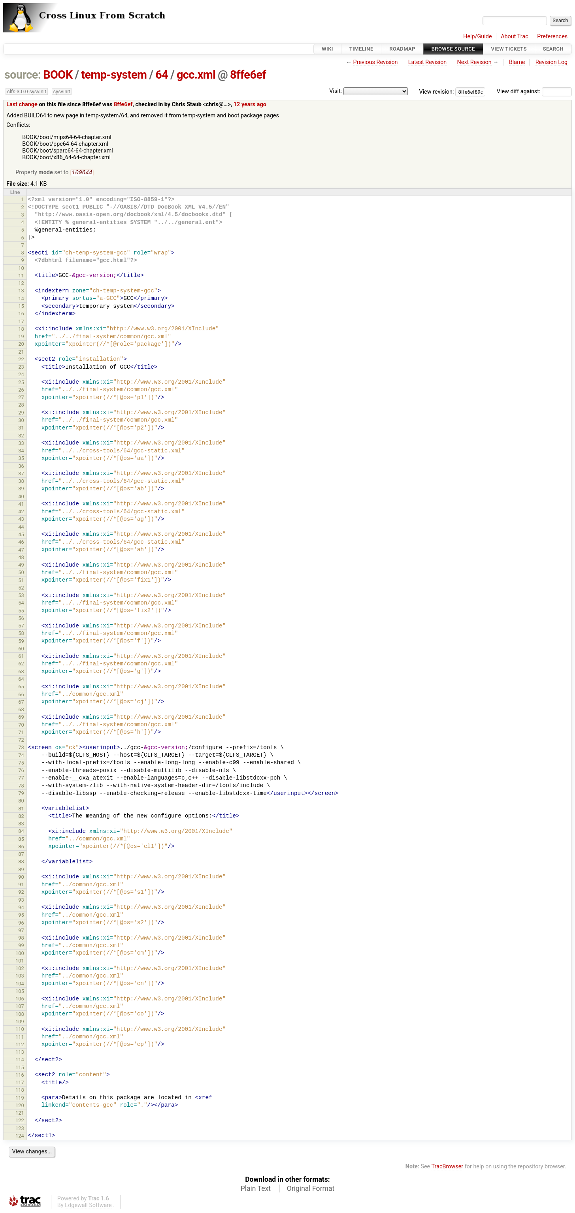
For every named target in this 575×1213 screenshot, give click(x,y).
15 (21, 307)
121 (19, 1114)
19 (21, 337)
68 (21, 710)
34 (21, 451)
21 (21, 353)
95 (21, 916)
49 (21, 566)
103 (19, 976)
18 (21, 330)
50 (21, 573)
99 (21, 946)
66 (21, 695)
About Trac (514, 36)
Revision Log (551, 62)
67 (21, 703)
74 (21, 756)
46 (21, 543)
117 (19, 1083)
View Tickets (509, 49)
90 (21, 878)
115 (19, 1068)
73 (21, 748)
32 (21, 436)
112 (19, 1045)
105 (19, 992)
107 (19, 1007)
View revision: (436, 91)
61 (21, 657)
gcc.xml (196, 74)
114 (19, 1060)
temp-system (114, 74)
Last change (22, 104)
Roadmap (402, 49)
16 (21, 314)
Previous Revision (375, 62)
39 (21, 489)
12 (21, 284)
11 (21, 276)
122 (19, 1121)
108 (19, 1015)
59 (21, 642)
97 (21, 931)
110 (19, 1030)
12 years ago (250, 104)
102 (19, 969)
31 (21, 428)
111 (19, 1038)
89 (21, 870)
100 (19, 954)
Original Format (311, 1189)
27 (21, 398)
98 (21, 939)
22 (21, 360)
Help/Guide (477, 36)
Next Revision (474, 62)
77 (21, 779)
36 (21, 467)
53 (21, 596)
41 (21, 505)
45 (21, 535)
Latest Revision (427, 62)
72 (21, 741)
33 (21, 444)
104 (19, 984)
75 (21, 764)
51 (21, 581)
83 (21, 824)
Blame (517, 62)
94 (21, 908)
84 (21, 832)
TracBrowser (448, 1167)
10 (21, 269)
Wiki (327, 49)
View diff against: (534, 91)
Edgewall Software (88, 1206)
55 (21, 611)
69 (21, 718)
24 (21, 375)
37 (21, 474)
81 (21, 809)
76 (21, 771)
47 (21, 551)
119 (19, 1099)
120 (19, 1106)
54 (21, 603)
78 (21, 786)
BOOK (57, 74)
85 (21, 840)
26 (21, 391)
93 (21, 901)
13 (21, 291)
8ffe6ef (248, 74)
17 (21, 322)
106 (19, 999)
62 (21, 664)
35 (21, 459)
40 (21, 497)
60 (21, 649)
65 (21, 687)
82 (21, 817)
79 (21, 794)
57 (21, 626)
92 (21, 893)
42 (21, 512)
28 (21, 406)
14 (21, 299)
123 (19, 1129)
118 (19, 1091)
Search (553, 49)
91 (21, 885)
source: (22, 74)
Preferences (552, 36)
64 (161, 74)
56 (21, 619)
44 (21, 528)
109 (19, 1022)
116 (19, 1076)
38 (21, 482)
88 (21, 862)
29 (21, 413)
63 (21, 672)
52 (21, 588)
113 (19, 1053)
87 (21, 855)
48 (21, 558)
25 (21, 383)
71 (21, 733)
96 (21, 924)
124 (19, 1137)
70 (21, 726)
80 (21, 801)
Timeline (361, 49)
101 (19, 961)
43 (21, 520)
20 (21, 345)
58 (21, 634)
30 (21, 421)
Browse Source (453, 49)
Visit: (335, 91)
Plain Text (256, 1189)
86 (21, 847)
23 (21, 368)
